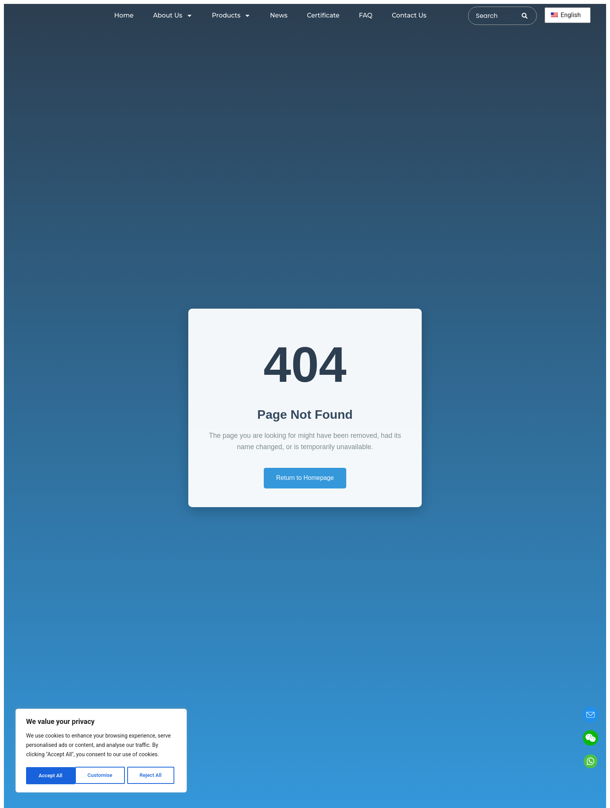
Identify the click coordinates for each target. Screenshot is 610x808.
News (278, 15)
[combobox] (495, 16)
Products (231, 16)
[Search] (529, 16)
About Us (172, 16)
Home (124, 15)
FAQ (366, 15)
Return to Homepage (305, 477)
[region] (101, 751)
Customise (51, 776)
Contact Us (409, 15)
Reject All (101, 776)
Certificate (323, 15)
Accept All (152, 776)
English (566, 15)
